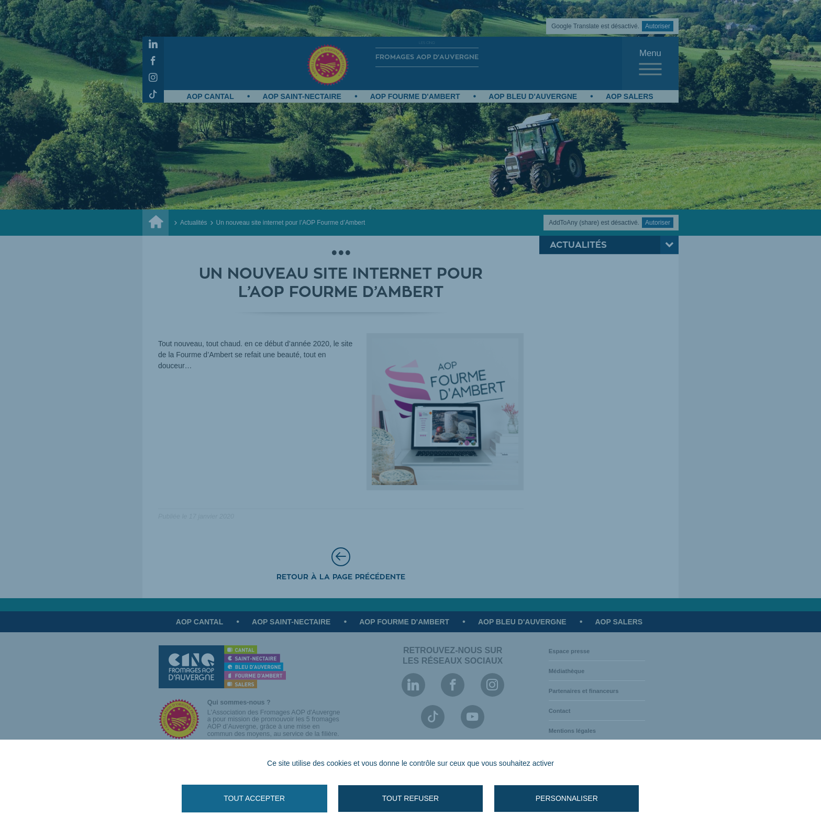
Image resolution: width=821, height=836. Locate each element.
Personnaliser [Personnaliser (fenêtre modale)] (551, 798)
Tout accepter (269, 798)
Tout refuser (410, 798)
